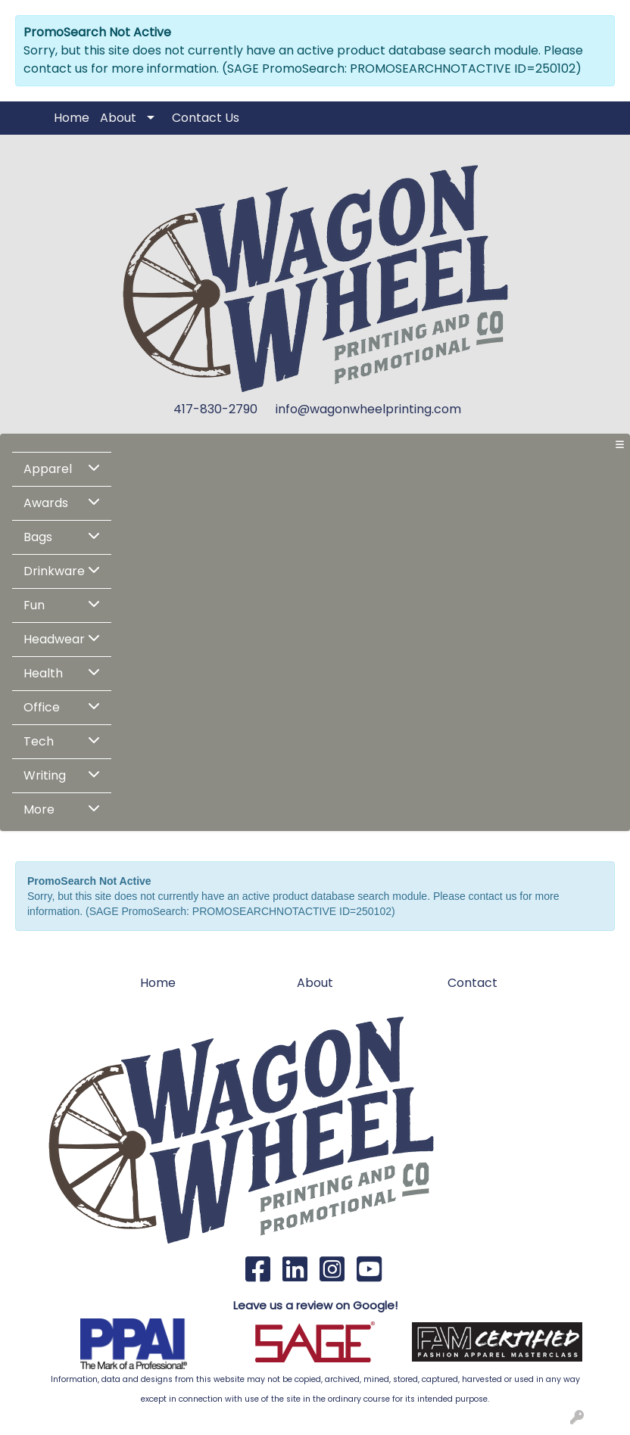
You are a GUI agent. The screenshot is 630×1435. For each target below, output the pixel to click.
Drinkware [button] (54, 571)
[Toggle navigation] (619, 445)
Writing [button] (44, 775)
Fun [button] (34, 605)
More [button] (39, 809)
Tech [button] (38, 741)
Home (71, 117)
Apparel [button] (47, 469)
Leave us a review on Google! (315, 1305)
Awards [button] (45, 503)
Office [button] (41, 707)
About (118, 117)
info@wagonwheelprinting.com (368, 409)
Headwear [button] (54, 639)
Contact (472, 982)
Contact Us (205, 117)
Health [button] (43, 673)
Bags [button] (37, 537)
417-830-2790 (215, 409)
